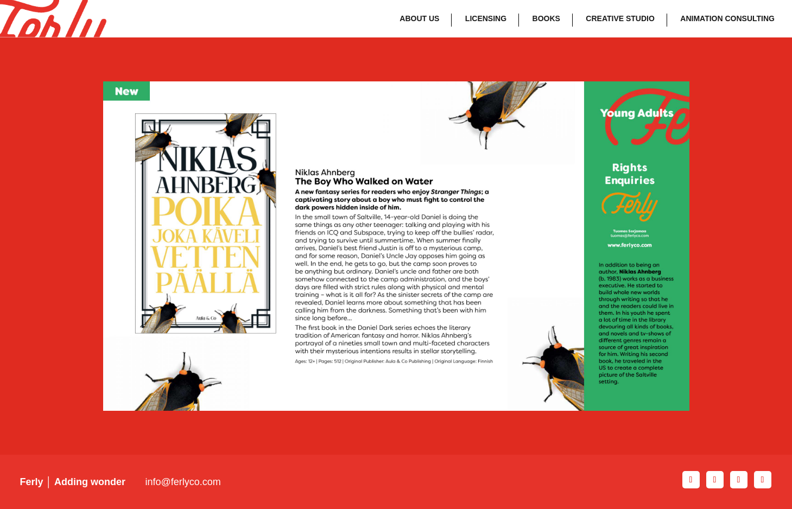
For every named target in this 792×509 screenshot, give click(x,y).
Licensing (485, 18)
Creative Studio (620, 18)
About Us (419, 18)
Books (546, 18)
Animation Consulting (727, 18)
